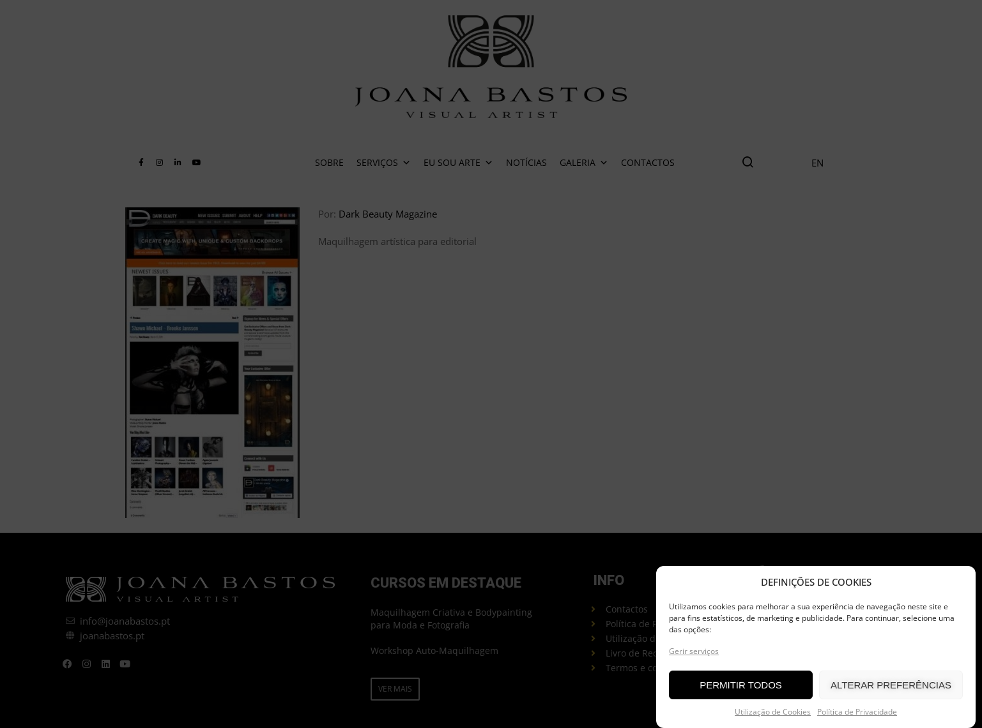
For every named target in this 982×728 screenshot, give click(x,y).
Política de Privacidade (857, 712)
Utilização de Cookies (773, 712)
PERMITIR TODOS (741, 685)
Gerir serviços (694, 651)
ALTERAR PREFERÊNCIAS (891, 685)
